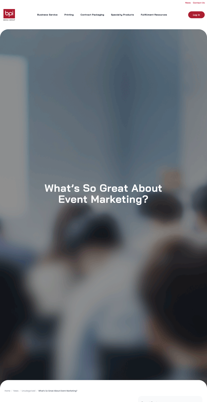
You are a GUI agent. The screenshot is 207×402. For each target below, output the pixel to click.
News (188, 2)
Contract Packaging (92, 14)
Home (7, 390)
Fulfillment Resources (154, 14)
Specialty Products (122, 14)
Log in (196, 14)
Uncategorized (28, 390)
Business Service (47, 14)
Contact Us (199, 2)
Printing (69, 14)
